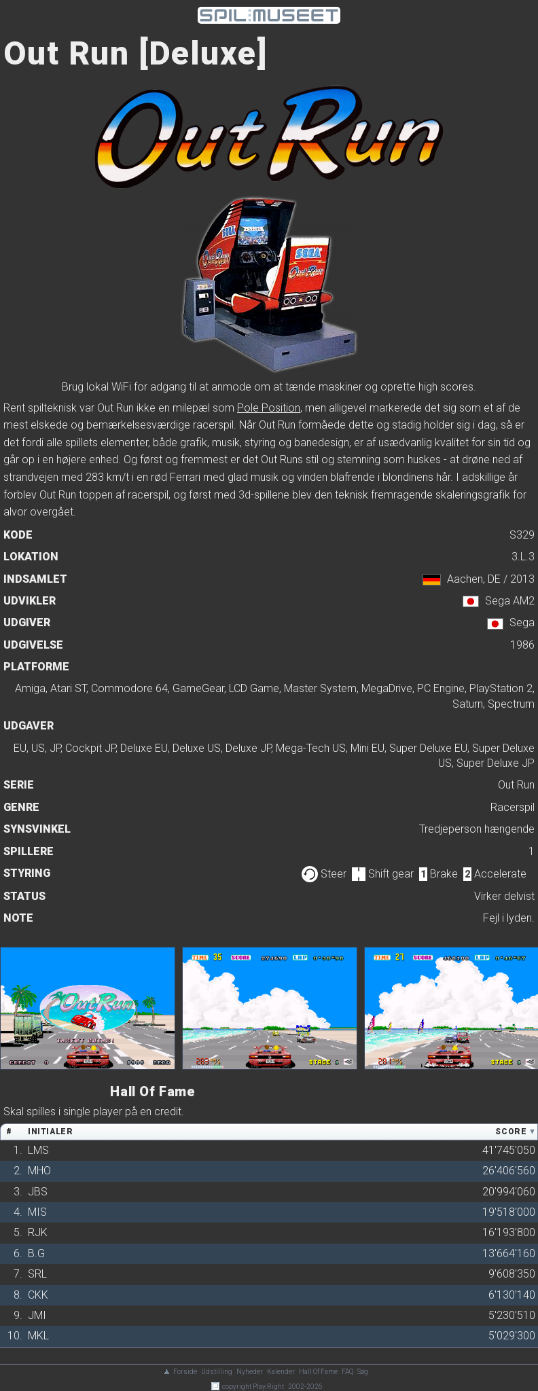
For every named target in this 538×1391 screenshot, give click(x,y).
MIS (37, 1212)
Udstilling (216, 1371)
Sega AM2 (510, 600)
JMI (37, 1315)
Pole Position (268, 407)
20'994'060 (508, 1191)
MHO (39, 1170)
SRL (37, 1273)
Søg (362, 1371)
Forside (185, 1371)
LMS (38, 1150)
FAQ (347, 1371)
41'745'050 (508, 1150)
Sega (522, 622)
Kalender (281, 1371)
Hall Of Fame (318, 1371)
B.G (36, 1253)
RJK (38, 1232)
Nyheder (249, 1371)
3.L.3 (523, 556)
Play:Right (268, 1386)
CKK (38, 1294)
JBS (38, 1191)
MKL (38, 1335)
